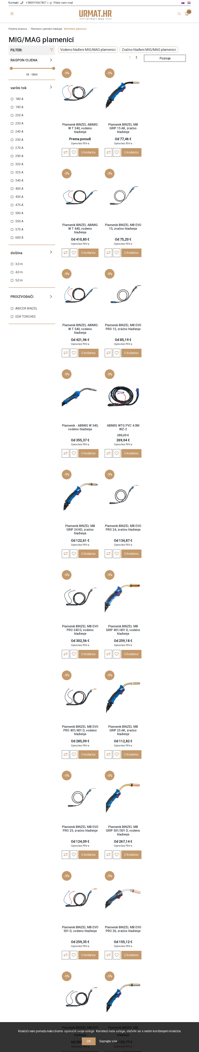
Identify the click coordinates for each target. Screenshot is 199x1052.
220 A (19, 115)
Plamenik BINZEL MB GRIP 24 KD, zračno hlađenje (166, 329)
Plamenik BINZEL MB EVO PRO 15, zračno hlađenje (166, 226)
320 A (19, 164)
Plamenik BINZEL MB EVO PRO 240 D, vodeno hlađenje (123, 429)
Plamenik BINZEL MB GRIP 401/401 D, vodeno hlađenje (165, 429)
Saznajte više (108, 1041)
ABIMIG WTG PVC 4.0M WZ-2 (123, 327)
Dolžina (16, 253)
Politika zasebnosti (76, 974)
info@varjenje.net (31, 990)
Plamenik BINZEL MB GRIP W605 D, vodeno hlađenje (80, 830)
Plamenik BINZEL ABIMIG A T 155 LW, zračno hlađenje (123, 830)
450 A (19, 197)
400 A (19, 188)
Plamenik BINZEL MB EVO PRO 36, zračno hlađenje (166, 728)
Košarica (123, 974)
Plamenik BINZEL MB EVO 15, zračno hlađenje (80, 226)
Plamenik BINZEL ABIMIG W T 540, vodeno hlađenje (123, 228)
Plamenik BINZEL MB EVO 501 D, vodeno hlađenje (123, 628)
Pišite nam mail (63, 2)
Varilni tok (18, 88)
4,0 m (19, 272)
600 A (19, 237)
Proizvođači (21, 297)
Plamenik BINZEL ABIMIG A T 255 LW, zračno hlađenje (165, 830)
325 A (19, 172)
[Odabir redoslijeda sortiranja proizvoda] (165, 58)
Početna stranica (18, 29)
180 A (19, 99)
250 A (19, 140)
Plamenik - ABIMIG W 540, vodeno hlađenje (80, 327)
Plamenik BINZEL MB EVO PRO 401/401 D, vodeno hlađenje (80, 529)
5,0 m (19, 280)
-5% (66, 73)
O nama (76, 962)
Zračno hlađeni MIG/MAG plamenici (149, 50)
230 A (19, 123)
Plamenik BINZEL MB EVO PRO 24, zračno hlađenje (80, 427)
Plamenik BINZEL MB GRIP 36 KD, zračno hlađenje (123, 730)
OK (89, 1041)
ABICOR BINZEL (26, 308)
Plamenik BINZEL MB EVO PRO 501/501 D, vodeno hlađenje (80, 730)
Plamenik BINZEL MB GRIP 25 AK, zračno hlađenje (123, 529)
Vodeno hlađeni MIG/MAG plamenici (88, 50)
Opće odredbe (76, 968)
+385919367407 (36, 2)
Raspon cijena (24, 60)
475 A (19, 205)
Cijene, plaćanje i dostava (76, 979)
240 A (19, 131)
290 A (19, 156)
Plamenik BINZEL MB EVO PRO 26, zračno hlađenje (166, 628)
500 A (19, 213)
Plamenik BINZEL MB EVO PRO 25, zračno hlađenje (166, 528)
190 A (19, 107)
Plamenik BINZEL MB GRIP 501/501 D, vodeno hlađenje (80, 630)
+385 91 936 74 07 (31, 984)
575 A (19, 229)
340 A (19, 180)
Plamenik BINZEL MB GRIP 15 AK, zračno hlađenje (123, 128)
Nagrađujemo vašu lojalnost (76, 995)
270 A (19, 148)
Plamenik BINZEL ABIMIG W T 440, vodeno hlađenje (165, 128)
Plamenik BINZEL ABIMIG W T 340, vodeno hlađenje (80, 128)
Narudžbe (122, 968)
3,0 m (19, 264)
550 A (19, 221)
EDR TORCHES (25, 316)
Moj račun (122, 962)
